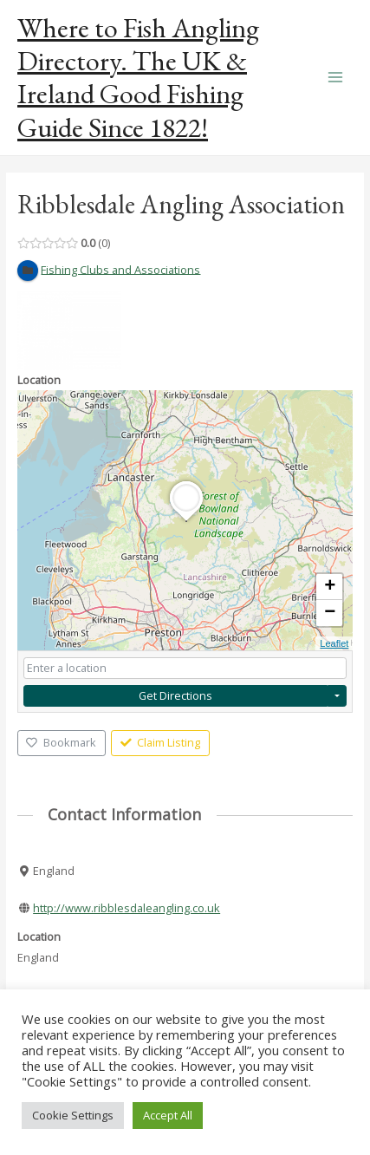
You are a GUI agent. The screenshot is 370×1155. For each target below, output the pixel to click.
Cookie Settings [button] (73, 1115)
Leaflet (334, 643)
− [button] (329, 613)
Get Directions (175, 695)
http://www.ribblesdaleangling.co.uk (126, 908)
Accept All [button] (167, 1115)
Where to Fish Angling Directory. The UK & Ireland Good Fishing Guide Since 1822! (138, 78)
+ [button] (329, 587)
